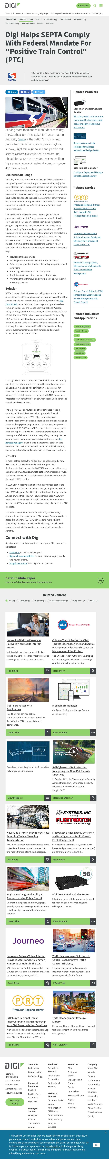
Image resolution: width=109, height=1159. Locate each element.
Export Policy (94, 1081)
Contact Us (83, 5)
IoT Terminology (56, 23)
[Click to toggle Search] (95, 5)
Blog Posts (90, 606)
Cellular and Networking (54, 1074)
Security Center (30, 28)
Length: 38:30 (88, 757)
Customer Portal (56, 1096)
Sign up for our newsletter (21, 561)
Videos (43, 28)
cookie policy (56, 1146)
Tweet (40, 97)
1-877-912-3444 (12, 1077)
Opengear (33, 1111)
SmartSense (34, 1120)
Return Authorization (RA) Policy (54, 1104)
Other (13, 611)
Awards (91, 1068)
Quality (91, 1112)
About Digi (92, 1064)
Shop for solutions (18, 569)
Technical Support (52, 1091)
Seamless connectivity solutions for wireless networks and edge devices (87, 152)
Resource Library (13, 28)
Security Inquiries (13, 1089)
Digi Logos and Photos (75, 1078)
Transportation (80, 363)
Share (13, 97)
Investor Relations (92, 1086)
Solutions (33, 1060)
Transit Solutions (81, 336)
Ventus (31, 1124)
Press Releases (95, 1108)
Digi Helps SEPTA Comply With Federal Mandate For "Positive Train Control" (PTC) (40, 17)
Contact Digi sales (13, 1085)
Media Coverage (95, 1100)
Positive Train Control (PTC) (84, 345)
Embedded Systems (53, 1066)
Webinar (45, 606)
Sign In (71, 1095)
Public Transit (80, 354)
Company (92, 1060)
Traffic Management (82, 332)
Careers (91, 1072)
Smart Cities (79, 359)
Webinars (52, 28)
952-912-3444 (11, 1081)
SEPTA (23, 145)
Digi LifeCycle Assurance (34, 1092)
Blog (70, 1064)
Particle (31, 1115)
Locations (92, 1096)
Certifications (72, 23)
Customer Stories (32, 13)
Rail (76, 341)
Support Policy (55, 1115)
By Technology (35, 1072)
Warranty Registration (54, 1129)
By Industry (33, 1064)
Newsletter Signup (15, 1099)
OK (96, 1144)
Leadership (93, 1092)
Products (28, 606)
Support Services (52, 1121)
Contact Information (11, 1072)
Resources (18, 13)
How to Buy (73, 1087)
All (12, 606)
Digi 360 (32, 1086)
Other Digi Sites (95, 1104)
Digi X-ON (32, 1098)
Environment (94, 1076)
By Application (35, 1068)
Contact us (14, 558)
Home (8, 13)
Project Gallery (88, 23)
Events (43, 23)
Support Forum (55, 1111)
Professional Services (54, 1081)
